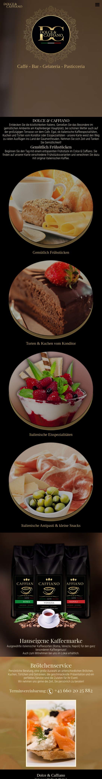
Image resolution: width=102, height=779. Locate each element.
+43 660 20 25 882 (72, 690)
